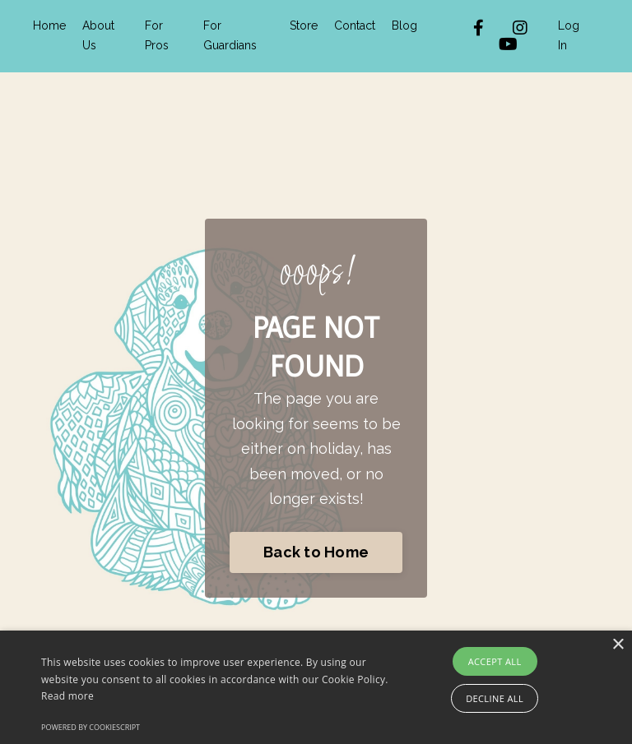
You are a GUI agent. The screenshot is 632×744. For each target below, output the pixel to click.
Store (304, 25)
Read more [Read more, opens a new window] (67, 696)
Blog (404, 25)
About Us (98, 35)
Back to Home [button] (316, 552)
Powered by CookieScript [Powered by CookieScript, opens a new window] (90, 727)
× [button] (617, 645)
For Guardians (230, 35)
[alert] (316, 687)
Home (49, 25)
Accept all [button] (495, 661)
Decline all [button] (494, 698)
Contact (354, 25)
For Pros (157, 35)
